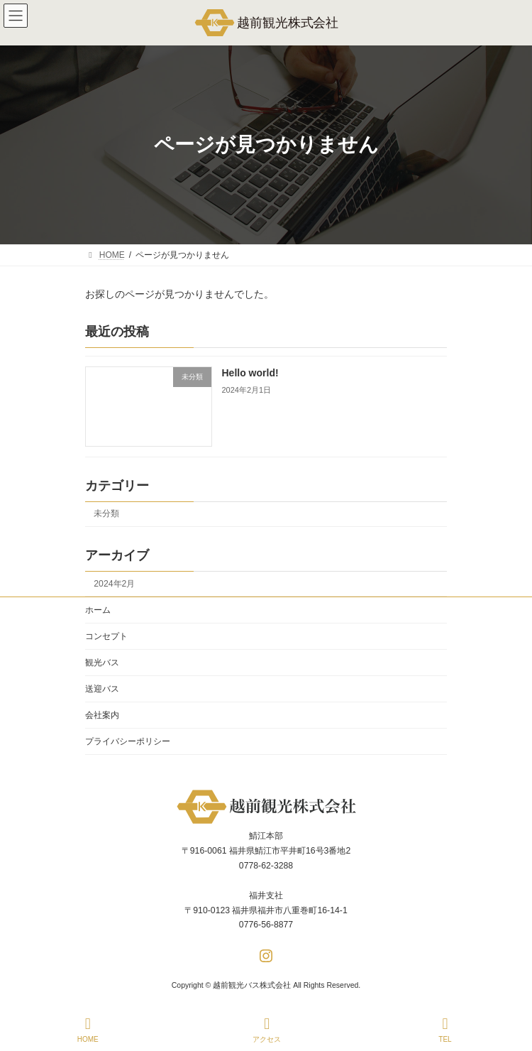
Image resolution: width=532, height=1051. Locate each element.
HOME (88, 1029)
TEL (445, 1029)
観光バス (102, 663)
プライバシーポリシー (127, 741)
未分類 (106, 513)
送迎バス (102, 689)
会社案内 (102, 715)
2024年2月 (114, 583)
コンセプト (106, 636)
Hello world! (250, 373)
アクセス (267, 1029)
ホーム (98, 610)
